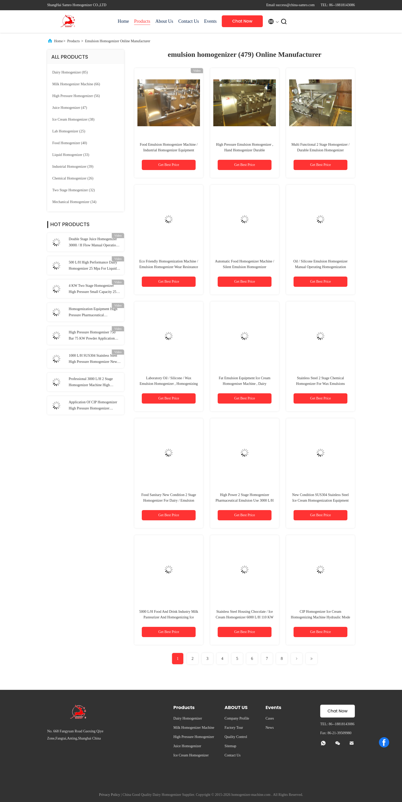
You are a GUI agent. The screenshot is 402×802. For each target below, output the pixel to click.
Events (210, 21)
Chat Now (242, 21)
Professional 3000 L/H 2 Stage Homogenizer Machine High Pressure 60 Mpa (91, 382)
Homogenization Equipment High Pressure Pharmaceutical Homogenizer (93, 312)
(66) (76, 84)
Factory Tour (234, 728)
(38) (73, 119)
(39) (72, 166)
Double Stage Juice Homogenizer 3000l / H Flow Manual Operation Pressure (93, 242)
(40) (69, 143)
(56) (76, 96)
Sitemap (230, 746)
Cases (270, 718)
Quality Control (236, 737)
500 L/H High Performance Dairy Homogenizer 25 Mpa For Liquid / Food (93, 266)
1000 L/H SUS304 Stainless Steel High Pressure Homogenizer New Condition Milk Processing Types (93, 359)
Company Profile (237, 718)
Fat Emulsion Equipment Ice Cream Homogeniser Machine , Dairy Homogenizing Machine (244, 383)
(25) (68, 131)
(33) (70, 155)
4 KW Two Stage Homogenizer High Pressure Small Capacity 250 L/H (93, 289)
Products (142, 21)
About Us (164, 21)
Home (123, 21)
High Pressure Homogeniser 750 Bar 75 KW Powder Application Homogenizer (92, 336)
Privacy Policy (109, 795)
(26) (72, 178)
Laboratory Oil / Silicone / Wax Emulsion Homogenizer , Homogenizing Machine (168, 383)
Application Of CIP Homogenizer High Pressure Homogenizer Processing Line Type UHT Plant (93, 405)
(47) (69, 108)
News (270, 728)
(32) (73, 190)
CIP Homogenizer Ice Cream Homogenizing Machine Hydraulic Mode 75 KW (320, 617)
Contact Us (188, 21)
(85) (70, 72)
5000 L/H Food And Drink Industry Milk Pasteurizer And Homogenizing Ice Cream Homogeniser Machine (168, 617)
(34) (74, 202)
